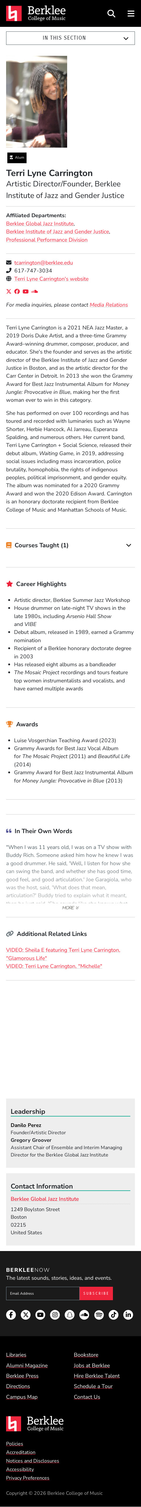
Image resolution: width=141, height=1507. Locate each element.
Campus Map (22, 1397)
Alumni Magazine (27, 1365)
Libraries (16, 1354)
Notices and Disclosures (32, 1461)
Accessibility (20, 1469)
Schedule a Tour (93, 1386)
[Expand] (126, 38)
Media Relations (109, 304)
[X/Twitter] (10, 291)
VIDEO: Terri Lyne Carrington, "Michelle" (54, 966)
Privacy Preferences (27, 1478)
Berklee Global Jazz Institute (40, 223)
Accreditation (20, 1452)
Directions (18, 1386)
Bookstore (86, 1354)
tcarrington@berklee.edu (43, 262)
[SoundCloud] (36, 291)
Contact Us (87, 1397)
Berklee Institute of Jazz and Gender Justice (57, 231)
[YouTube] (27, 291)
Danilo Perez (26, 1125)
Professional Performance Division (47, 239)
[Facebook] (18, 291)
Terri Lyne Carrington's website (51, 278)
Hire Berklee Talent (97, 1375)
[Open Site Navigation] (131, 13)
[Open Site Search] (111, 13)
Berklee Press (22, 1375)
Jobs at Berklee (92, 1365)
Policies (14, 1443)
